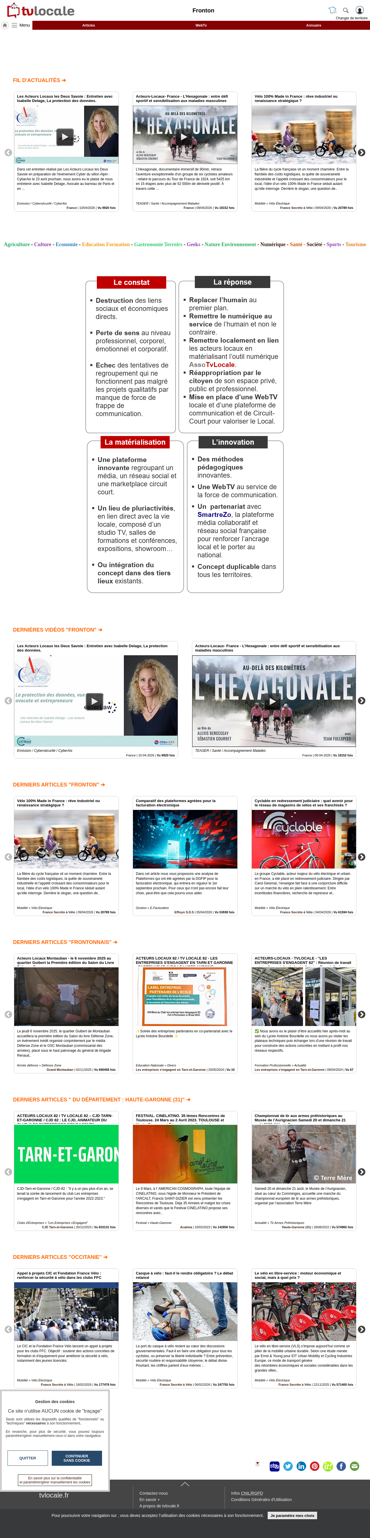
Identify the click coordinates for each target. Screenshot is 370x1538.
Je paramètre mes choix (292, 1515)
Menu (25, 25)
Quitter (27, 1458)
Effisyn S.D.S (184, 912)
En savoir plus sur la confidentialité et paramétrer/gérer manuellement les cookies (55, 1480)
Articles (88, 25)
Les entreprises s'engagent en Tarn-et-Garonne (171, 1069)
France (71, 207)
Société (314, 244)
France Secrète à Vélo (296, 207)
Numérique (273, 244)
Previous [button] (8, 152)
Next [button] (361, 152)
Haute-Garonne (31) (296, 1227)
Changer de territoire (352, 18)
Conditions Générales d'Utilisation (261, 1499)
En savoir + (150, 1499)
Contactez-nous (154, 1493)
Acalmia (186, 1227)
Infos (247, 1493)
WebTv (201, 25)
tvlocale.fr (54, 1495)
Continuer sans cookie (77, 1458)
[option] (66, 152)
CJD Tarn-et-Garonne (57, 1227)
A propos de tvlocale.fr (160, 1506)
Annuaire (313, 25)
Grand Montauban (60, 1069)
